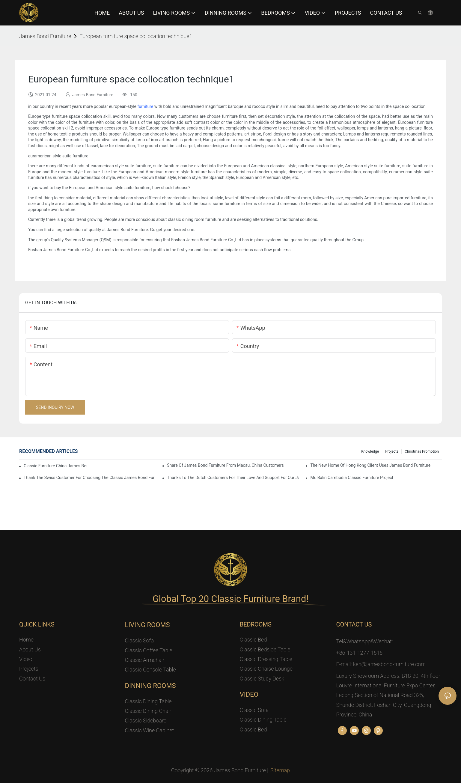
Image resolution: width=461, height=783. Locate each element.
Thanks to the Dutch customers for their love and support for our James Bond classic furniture (233, 477)
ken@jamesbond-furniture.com (389, 664)
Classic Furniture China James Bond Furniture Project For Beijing (55, 465)
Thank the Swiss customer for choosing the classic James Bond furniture (89, 477)
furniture (145, 106)
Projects (391, 451)
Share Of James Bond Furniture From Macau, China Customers (225, 465)
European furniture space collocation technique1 (135, 36)
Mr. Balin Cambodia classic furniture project (351, 477)
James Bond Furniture (45, 36)
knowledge (370, 451)
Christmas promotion (422, 451)
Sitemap (280, 770)
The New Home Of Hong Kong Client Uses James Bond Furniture (370, 465)
